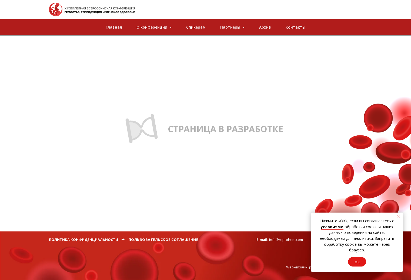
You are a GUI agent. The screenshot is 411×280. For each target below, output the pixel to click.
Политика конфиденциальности (83, 239)
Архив (265, 27)
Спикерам (196, 27)
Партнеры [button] (230, 27)
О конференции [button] (152, 27)
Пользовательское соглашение (163, 239)
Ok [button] (357, 261)
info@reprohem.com (286, 239)
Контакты (295, 27)
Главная (114, 27)
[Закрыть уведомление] (399, 216)
